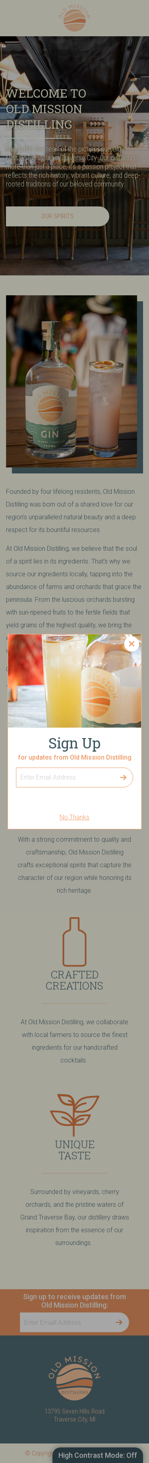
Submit (123, 777)
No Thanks (74, 817)
